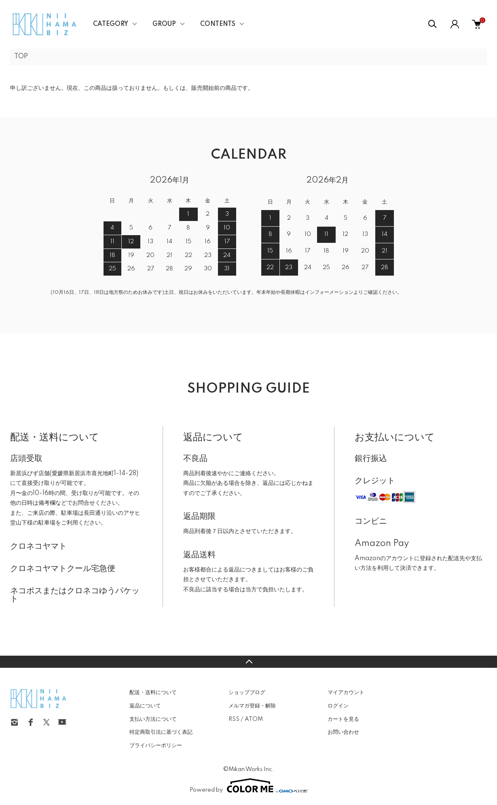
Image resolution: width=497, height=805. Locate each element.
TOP (21, 56)
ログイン (338, 706)
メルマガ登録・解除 (252, 706)
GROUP (164, 24)
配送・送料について (153, 692)
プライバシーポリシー (155, 745)
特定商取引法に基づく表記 (160, 732)
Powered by (249, 785)
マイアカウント (346, 692)
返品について (145, 706)
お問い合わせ (343, 732)
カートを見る (343, 719)
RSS (233, 719)
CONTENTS (217, 24)
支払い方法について (153, 719)
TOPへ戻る (248, 662)
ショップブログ (246, 692)
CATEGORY (110, 24)
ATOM (254, 719)
